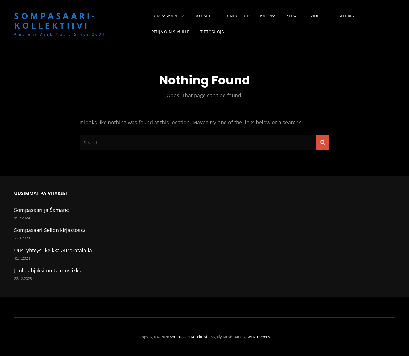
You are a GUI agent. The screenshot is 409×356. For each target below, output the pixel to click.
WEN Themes (258, 336)
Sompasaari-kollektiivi (55, 21)
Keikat (293, 15)
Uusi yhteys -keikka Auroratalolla (53, 250)
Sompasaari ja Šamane (41, 209)
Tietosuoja (212, 31)
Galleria (344, 15)
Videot (317, 15)
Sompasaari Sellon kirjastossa (50, 230)
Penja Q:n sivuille (170, 31)
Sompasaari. (164, 15)
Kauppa (268, 15)
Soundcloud (235, 15)
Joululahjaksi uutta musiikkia (48, 270)
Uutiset (202, 15)
